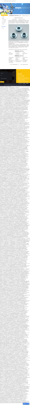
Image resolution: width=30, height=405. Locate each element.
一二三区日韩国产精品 (2, 214)
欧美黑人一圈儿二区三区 (7, 162)
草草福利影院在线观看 (8, 354)
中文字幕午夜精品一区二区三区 (15, 373)
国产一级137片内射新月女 (18, 224)
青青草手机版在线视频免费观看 (9, 117)
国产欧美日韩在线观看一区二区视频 (9, 360)
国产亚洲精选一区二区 (17, 386)
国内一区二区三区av (15, 114)
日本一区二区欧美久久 (2, 372)
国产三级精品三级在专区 (2, 311)
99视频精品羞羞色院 (7, 345)
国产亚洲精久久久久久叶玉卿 (13, 342)
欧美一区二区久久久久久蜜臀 (3, 373)
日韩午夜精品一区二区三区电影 (23, 201)
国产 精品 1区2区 (7, 321)
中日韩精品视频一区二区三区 (25, 113)
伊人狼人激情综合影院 (23, 131)
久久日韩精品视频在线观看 (13, 98)
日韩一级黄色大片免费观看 (14, 269)
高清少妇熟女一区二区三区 (25, 120)
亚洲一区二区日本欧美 (12, 291)
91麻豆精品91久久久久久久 (15, 352)
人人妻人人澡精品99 (19, 247)
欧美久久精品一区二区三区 (22, 318)
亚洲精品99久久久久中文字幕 (20, 92)
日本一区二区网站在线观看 (9, 123)
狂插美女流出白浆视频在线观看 (24, 116)
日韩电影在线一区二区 (8, 122)
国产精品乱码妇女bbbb (24, 171)
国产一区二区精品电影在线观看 (10, 174)
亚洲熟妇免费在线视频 (17, 150)
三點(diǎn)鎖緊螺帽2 (24, 61)
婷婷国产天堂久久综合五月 (21, 239)
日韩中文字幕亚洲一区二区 (8, 208)
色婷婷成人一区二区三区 (2, 329)
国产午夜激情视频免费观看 (8, 305)
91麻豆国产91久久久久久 (25, 191)
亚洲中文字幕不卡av (7, 349)
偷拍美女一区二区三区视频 (24, 224)
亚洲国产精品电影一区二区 (13, 265)
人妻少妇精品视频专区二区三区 (25, 218)
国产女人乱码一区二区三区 (19, 303)
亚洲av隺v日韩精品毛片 (23, 162)
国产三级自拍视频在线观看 (3, 180)
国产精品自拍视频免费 (12, 362)
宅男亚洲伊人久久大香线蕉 (3, 170)
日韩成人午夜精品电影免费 (23, 242)
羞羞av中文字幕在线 (7, 133)
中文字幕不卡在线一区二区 (8, 306)
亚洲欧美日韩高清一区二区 (24, 285)
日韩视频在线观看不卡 (14, 243)
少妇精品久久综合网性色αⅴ (9, 102)
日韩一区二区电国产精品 (19, 173)
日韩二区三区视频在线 (14, 254)
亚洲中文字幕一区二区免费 (16, 187)
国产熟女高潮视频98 (7, 207)
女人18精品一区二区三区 (7, 379)
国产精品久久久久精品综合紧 (3, 344)
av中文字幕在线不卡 (27, 310)
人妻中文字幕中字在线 (2, 252)
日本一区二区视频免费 (21, 296)
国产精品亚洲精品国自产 (14, 388)
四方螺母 (23, 54)
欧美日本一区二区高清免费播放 (25, 212)
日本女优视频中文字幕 (2, 190)
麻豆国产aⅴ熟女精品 (2, 356)
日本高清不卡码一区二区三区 (14, 377)
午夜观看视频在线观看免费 (8, 270)
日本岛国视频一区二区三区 (20, 401)
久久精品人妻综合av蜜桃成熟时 (24, 372)
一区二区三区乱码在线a (9, 111)
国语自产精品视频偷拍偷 (17, 331)
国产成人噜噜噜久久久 (19, 109)
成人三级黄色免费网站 (18, 210)
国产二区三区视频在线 (24, 219)
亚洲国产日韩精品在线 (2, 108)
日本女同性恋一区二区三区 (8, 216)
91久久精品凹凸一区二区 (2, 201)
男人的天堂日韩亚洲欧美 (20, 251)
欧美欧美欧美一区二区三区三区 (3, 251)
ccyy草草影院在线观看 (12, 399)
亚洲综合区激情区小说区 (2, 377)
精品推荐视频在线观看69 (12, 152)
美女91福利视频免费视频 (16, 174)
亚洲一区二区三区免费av (9, 344)
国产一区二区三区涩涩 (2, 267)
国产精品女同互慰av (18, 250)
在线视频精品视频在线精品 (3, 122)
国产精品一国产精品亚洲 (13, 393)
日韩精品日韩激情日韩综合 (20, 94)
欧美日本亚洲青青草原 (25, 311)
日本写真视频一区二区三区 (15, 104)
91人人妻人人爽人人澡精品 (3, 292)
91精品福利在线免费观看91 (3, 314)
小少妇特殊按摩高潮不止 (2, 349)
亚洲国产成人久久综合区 (2, 113)
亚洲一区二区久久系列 (2, 104)
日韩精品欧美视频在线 (24, 177)
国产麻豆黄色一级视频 (13, 337)
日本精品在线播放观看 (14, 237)
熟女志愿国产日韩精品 (25, 277)
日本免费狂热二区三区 (19, 270)
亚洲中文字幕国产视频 (20, 118)
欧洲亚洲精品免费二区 (19, 209)
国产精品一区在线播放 (25, 351)
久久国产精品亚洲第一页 (13, 160)
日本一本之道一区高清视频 (20, 277)
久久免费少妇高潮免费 (7, 397)
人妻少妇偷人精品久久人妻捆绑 (15, 283)
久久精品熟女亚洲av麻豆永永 (13, 181)
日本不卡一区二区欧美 (22, 129)
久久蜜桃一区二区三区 (21, 174)
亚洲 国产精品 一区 (18, 276)
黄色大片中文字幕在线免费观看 (3, 287)
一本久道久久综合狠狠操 (15, 310)
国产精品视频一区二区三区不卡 (3, 370)
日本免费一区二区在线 (20, 371)
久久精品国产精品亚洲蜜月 (26, 127)
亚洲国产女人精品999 (12, 131)
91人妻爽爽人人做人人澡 (14, 113)
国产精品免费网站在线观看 (24, 321)
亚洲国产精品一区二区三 (8, 147)
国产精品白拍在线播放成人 (25, 102)
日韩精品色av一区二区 (25, 155)
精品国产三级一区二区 (9, 256)
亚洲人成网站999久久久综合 (14, 371)
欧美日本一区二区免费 (8, 276)
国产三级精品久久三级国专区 (14, 401)
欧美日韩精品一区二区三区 (14, 191)
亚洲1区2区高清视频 (12, 221)
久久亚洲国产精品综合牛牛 (3, 215)
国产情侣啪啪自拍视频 (2, 366)
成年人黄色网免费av (2, 263)
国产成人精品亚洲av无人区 (9, 127)
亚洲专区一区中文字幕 (22, 386)
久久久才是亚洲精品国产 (8, 115)
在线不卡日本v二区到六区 (25, 149)
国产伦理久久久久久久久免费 (9, 88)
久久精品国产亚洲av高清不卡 (9, 294)
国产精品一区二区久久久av (21, 100)
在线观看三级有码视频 (19, 142)
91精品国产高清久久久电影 (25, 354)
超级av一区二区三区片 (23, 399)
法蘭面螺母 (16, 58)
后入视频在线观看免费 (18, 223)
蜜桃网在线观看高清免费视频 (13, 185)
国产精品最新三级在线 (7, 131)
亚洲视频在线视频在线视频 (26, 100)
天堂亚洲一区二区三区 (2, 112)
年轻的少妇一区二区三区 (19, 289)
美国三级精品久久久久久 (7, 178)
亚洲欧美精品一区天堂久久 (13, 184)
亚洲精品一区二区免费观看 (25, 151)
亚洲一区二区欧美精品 (26, 92)
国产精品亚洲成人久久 (2, 322)
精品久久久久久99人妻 (2, 203)
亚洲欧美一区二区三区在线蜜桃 (8, 214)
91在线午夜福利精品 (24, 254)
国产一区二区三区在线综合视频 (13, 92)
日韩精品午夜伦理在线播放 (21, 283)
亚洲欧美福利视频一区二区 (19, 181)
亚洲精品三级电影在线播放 (9, 114)
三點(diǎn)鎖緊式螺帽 (11, 62)
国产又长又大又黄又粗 (25, 107)
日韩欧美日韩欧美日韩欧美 (26, 320)
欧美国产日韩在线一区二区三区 (13, 288)
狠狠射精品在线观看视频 (19, 115)
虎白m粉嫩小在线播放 (7, 181)
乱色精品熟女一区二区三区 (14, 218)
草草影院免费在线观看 (17, 280)
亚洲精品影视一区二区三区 (26, 104)
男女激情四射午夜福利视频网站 (14, 122)
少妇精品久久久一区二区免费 (21, 292)
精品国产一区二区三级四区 (3, 141)
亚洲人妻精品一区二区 (13, 324)
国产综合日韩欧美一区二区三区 (3, 183)
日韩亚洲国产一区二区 (8, 157)
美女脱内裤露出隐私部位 (7, 322)
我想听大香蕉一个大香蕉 (2, 160)
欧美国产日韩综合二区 (2, 146)
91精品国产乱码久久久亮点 (20, 90)
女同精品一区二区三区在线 (9, 325)
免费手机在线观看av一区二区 (13, 124)
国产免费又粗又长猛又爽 (2, 144)
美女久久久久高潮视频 (2, 133)
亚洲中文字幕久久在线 (7, 317)
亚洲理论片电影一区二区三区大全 (19, 137)
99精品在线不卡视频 (13, 143)
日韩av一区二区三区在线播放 (24, 193)
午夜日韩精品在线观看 (14, 109)
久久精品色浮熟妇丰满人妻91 (19, 228)
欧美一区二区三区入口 (18, 245)
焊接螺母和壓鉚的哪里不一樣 (16, 64)
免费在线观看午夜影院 (8, 275)
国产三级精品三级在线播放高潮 (14, 156)
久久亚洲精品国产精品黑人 (10, 182)
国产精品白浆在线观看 (27, 133)
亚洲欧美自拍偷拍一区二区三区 (20, 232)
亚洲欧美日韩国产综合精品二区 (19, 188)
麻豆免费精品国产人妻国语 (27, 124)
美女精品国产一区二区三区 (19, 98)
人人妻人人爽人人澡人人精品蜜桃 (20, 265)
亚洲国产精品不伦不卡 (22, 121)
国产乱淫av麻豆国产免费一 (3, 285)
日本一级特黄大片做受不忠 (13, 225)
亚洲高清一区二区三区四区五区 (14, 234)
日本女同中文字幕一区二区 (20, 186)
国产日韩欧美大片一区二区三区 (14, 110)
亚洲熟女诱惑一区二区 (2, 307)
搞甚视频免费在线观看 (7, 197)
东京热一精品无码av (19, 114)
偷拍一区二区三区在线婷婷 (3, 375)
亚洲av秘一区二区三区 (7, 144)
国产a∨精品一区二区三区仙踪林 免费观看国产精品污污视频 (6, 100)
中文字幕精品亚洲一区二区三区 (18, 362)
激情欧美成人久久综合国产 (25, 306)
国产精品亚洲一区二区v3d (8, 292)
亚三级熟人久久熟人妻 (2, 207)
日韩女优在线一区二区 (20, 155)
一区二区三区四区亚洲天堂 (20, 263)
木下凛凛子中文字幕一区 (12, 133)
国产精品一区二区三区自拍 (14, 154)
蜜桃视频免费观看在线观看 (26, 388)
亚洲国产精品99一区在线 (14, 256)
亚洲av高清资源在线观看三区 (24, 108)
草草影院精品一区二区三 (18, 340)
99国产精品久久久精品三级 (26, 234)
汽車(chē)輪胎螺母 (4, 19)
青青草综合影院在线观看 (20, 281)
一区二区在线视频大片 (17, 240)
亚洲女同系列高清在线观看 (9, 251)
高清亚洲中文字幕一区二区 (18, 333)
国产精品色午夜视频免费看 (25, 225)
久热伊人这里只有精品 (2, 92)
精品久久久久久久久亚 (2, 221)
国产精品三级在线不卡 (24, 142)
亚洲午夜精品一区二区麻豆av (24, 197)
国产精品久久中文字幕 (2, 298)
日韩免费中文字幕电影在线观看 (18, 207)
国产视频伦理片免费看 (8, 353)
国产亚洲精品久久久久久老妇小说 (3, 182)
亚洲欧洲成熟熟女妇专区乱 (3, 206)
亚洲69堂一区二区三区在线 (26, 290)
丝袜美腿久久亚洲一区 (19, 259)
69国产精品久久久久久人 (24, 185)
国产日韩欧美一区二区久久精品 (24, 146)
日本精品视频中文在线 (19, 218)
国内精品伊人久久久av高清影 (3, 243)
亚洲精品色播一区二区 (9, 287)
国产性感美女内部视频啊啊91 (3, 217)
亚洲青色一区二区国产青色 (19, 212)
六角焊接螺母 (23, 52)
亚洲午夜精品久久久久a (25, 106)
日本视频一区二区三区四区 (19, 120)
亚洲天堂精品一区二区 (23, 279)
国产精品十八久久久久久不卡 (8, 173)
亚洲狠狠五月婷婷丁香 (2, 173)
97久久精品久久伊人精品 (8, 137)
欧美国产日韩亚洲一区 (7, 362)
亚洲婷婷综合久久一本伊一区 (15, 94)
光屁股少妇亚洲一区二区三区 (3, 90)
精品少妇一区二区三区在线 (15, 195)
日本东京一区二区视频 (15, 284)
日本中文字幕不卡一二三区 (8, 210)
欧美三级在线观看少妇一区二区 (19, 324)
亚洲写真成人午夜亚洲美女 (7, 381)
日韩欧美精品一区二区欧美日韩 (3, 300)
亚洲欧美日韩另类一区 (20, 104)
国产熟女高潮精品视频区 (21, 176)
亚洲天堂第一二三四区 (26, 182)
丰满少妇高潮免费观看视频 (8, 116)
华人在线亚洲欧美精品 (2, 358)
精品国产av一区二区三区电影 (25, 269)
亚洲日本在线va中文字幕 (8, 338)
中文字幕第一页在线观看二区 (20, 127)
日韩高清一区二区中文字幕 (25, 288)
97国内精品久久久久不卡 (21, 373)
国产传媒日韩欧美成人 (7, 248)
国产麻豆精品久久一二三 (20, 384)
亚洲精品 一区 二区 (18, 246)
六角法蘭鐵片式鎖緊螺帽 (25, 57)
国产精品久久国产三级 (7, 148)
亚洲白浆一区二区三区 (26, 283)
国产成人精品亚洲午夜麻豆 (3, 290)
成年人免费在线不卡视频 (7, 220)
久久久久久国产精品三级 (27, 117)
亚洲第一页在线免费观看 (23, 246)
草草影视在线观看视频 (8, 320)
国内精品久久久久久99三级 (18, 133)
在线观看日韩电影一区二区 (21, 117)
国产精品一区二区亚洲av (25, 170)
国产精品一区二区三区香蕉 (9, 241)
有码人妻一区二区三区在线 (3, 254)
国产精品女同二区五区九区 (15, 244)
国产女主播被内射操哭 (2, 152)
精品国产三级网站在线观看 (12, 397)
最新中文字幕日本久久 (21, 89)
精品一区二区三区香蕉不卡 (14, 263)
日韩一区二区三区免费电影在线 (13, 312)
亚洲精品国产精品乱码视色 (3, 353)
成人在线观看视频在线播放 (19, 135)
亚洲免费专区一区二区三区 (20, 96)
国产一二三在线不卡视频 (13, 206)
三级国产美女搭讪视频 (23, 291)
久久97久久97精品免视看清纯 (8, 166)
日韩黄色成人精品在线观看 (3, 371)
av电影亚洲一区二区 (2, 304)
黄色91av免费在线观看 (7, 152)
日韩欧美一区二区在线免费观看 (3, 119)
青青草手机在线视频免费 (18, 190)
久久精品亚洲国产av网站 (2, 212)
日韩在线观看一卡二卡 (2, 184)
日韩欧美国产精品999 (2, 381)
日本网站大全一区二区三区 (24, 315)
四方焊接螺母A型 (17, 53)
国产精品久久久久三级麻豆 (3, 245)
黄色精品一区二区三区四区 (14, 203)
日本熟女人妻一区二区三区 (19, 312)
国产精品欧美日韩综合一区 (3, 222)
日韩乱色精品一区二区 (13, 249)
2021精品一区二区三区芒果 (26, 374)
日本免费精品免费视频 (24, 282)
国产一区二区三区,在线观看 (13, 271)
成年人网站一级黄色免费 (14, 102)
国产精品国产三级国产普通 (23, 250)
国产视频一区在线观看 (19, 327)
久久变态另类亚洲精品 (15, 90)
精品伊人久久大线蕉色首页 (14, 258)
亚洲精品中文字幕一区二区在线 (19, 107)
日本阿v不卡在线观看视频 (8, 94)
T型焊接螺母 (10, 52)
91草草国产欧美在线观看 (25, 175)
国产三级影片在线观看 (12, 372)
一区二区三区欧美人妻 (8, 135)
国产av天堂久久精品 (7, 302)
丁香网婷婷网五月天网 (11, 302)
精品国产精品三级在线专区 (9, 217)
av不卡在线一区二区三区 (2, 323)
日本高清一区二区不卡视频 (19, 287)
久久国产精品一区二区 (13, 157)
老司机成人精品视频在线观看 (3, 289)
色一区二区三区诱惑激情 (24, 147)
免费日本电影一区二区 (7, 121)
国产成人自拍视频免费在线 (26, 203)
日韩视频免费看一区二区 (14, 325)
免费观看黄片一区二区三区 (13, 190)
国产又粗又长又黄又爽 (2, 313)
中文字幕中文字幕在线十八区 (9, 384)
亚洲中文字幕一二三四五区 (16, 389)
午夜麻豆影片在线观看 (24, 111)
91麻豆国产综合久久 (12, 150)
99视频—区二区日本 (14, 238)
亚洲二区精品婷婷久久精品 (14, 382)
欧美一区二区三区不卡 (14, 212)
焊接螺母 (24, 49)
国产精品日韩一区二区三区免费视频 (14, 178)
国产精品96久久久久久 (2, 210)
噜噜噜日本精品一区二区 (25, 123)
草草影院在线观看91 (19, 315)
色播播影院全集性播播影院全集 (19, 225)
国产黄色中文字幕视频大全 (3, 117)
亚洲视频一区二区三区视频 (19, 217)
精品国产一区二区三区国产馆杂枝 (20, 230)
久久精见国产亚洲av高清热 (3, 195)
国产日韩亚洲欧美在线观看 (20, 351)
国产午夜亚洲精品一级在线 (13, 197)
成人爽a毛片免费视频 (12, 386)
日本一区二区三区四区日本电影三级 (9, 375)
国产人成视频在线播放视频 (18, 131)
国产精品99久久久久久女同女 (3, 127)
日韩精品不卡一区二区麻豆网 (3, 272)
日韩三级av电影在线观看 (14, 168)
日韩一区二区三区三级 (12, 349)
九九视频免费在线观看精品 (3, 324)
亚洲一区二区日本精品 (7, 193)
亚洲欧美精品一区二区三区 (3, 286)
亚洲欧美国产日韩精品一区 (21, 385)
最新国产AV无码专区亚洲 (7, 92)
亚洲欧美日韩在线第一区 (13, 188)
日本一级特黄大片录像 (18, 261)
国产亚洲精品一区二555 (17, 125)
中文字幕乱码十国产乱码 (21, 183)
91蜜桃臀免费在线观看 (18, 378)
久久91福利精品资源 (23, 245)
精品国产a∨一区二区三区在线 (3, 391)
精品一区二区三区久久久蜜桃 (20, 238)
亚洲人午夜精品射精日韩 (12, 153)
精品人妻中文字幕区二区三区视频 (8, 104)
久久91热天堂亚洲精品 (25, 256)
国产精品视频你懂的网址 (19, 113)
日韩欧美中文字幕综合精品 (19, 335)
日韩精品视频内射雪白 (26, 183)
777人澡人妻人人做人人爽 (27, 300)
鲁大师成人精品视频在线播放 (25, 287)
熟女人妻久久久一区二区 (24, 278)
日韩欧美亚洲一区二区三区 (13, 247)
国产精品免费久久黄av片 (2, 230)
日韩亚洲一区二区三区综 (2, 218)
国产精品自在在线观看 (2, 288)
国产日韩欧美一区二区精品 (26, 89)
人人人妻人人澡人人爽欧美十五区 (23, 339)
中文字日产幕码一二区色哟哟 (25, 243)
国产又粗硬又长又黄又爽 (13, 276)
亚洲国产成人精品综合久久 (14, 208)
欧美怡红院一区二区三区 (8, 143)
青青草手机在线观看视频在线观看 (24, 276)
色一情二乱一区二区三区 (2, 216)
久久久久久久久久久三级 (9, 308)
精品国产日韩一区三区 (2, 232)
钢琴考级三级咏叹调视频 (2, 118)
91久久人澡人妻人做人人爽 (3, 107)
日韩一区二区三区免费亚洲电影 (8, 311)
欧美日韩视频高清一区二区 (14, 173)
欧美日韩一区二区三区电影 (9, 109)
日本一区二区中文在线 (7, 291)
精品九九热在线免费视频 (12, 347)
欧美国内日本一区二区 (13, 107)
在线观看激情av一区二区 (13, 303)
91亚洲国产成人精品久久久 (9, 191)
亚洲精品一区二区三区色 (9, 243)
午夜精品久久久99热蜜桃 (2, 143)
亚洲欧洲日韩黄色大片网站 (13, 232)
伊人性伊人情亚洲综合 (12, 112)
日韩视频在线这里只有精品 (13, 307)
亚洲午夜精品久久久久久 (24, 307)
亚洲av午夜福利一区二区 (24, 303)
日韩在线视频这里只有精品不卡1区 (15, 166)
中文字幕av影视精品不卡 (23, 157)
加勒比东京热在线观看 (12, 317)
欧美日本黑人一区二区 (13, 272)
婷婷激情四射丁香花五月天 (19, 226)
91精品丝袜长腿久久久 (13, 261)
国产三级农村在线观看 (25, 356)
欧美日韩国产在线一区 (25, 274)
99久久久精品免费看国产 (19, 211)
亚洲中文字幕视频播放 (2, 129)
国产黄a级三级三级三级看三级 (25, 184)
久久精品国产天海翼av (2, 145)
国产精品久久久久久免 (12, 220)
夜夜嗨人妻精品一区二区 (13, 246)
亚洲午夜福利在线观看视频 (15, 117)
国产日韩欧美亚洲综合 (27, 386)
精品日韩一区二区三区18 (14, 123)
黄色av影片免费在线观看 (26, 94)
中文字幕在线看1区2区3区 (18, 144)
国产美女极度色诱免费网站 (25, 115)
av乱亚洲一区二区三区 (7, 160)
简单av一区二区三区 (18, 314)
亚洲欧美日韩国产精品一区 (3, 257)
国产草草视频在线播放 (7, 185)
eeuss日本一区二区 (11, 89)
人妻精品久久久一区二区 (25, 217)
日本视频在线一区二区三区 (8, 96)
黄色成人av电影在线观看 (14, 290)
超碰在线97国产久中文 (13, 278)
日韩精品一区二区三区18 (13, 172)
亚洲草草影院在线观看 (26, 141)
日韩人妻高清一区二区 (19, 222)
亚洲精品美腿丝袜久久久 (19, 305)
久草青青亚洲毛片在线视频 (12, 207)
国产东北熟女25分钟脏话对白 (8, 261)
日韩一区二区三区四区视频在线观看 (21, 284)
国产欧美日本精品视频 (22, 240)
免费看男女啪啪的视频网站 (9, 300)
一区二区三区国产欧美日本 (14, 177)
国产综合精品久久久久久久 (7, 304)
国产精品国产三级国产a (25, 226)
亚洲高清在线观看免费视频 (19, 236)
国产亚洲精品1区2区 (23, 331)
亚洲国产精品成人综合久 (18, 381)
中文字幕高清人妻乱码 (18, 358)
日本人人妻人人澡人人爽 (20, 110)
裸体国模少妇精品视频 (2, 96)
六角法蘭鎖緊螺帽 (10, 58)
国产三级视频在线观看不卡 (18, 346)
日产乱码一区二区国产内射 (18, 184)
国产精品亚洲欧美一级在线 (14, 343)
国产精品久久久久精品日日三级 (21, 141)
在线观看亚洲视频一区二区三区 (21, 377)
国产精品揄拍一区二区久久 (18, 304)
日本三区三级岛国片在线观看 (15, 344)
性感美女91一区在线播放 (9, 242)
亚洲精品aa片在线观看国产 (25, 319)
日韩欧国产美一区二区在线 (8, 213)
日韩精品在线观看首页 (24, 222)
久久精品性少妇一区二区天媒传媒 (8, 139)
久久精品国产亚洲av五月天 (14, 214)
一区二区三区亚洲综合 (9, 238)
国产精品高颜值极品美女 (20, 123)
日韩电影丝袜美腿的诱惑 (23, 204)
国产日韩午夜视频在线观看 (24, 346)
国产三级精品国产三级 (7, 319)
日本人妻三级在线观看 (18, 213)
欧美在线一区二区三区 (12, 345)
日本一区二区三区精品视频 (24, 304)
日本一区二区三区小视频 (18, 220)
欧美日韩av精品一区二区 (2, 110)
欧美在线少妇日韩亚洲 (2, 225)
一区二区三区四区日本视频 (25, 337)
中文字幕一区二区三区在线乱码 (15, 176)
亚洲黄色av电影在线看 (14, 391)
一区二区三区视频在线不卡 (18, 249)
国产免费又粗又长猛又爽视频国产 (3, 179)
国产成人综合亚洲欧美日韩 (19, 147)
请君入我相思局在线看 (2, 362)
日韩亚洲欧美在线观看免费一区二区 (4, 280)
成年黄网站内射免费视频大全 (26, 241)
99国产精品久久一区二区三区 (3, 385)
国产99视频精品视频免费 (8, 118)
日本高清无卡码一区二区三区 (19, 319)
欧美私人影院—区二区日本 (3, 275)
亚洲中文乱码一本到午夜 (13, 108)
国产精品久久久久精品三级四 (20, 180)
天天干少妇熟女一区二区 (23, 309)
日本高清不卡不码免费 (18, 197)
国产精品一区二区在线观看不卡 (10, 296)
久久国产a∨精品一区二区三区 (15, 239)
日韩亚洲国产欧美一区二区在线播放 (18, 252)
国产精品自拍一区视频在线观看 (18, 112)
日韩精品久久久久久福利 (25, 236)
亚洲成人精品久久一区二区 (8, 209)
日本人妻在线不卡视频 (2, 178)
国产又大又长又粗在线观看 (8, 298)
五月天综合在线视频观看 (2, 120)
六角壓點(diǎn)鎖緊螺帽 (11, 57)
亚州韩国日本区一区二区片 (14, 387)
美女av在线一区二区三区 (17, 322)
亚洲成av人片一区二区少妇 (15, 241)
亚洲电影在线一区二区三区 (27, 265)
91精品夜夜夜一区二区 (14, 111)
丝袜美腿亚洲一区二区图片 (14, 119)
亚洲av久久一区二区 (26, 180)
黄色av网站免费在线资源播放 (18, 143)
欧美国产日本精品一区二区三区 (14, 357)
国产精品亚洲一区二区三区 (8, 110)
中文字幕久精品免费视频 (2, 188)
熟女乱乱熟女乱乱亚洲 (15, 100)
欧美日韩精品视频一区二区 (14, 180)
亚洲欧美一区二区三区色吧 (3, 269)
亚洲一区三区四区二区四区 (25, 205)
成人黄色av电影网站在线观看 (10, 183)
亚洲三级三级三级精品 (25, 272)
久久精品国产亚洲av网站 (24, 327)
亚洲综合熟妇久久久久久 (2, 240)
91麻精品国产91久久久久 (14, 106)
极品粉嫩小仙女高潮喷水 (2, 279)
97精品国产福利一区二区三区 (3, 123)
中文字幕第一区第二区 (26, 214)
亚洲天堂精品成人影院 (8, 164)
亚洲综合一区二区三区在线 (20, 320)
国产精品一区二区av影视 (25, 215)
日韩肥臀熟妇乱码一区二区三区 (18, 317)
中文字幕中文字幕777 (20, 241)
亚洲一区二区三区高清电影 (3, 273)
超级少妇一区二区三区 (17, 152)
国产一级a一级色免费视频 (2, 250)
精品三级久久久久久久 (24, 164)
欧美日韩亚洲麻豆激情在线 (3, 294)
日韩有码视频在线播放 (7, 225)
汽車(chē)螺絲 (3, 22)
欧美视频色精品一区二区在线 (10, 339)
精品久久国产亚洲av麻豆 (19, 243)
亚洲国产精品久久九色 (7, 221)
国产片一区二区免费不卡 (2, 351)
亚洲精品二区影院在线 (8, 107)
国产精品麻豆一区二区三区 (9, 219)
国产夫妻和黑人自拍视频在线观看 (3, 281)
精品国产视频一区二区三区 (18, 146)
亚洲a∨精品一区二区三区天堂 (3, 310)
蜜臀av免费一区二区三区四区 (19, 151)
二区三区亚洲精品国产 (2, 399)
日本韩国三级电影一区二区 (7, 199)
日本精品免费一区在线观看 (3, 239)
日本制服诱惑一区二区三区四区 (14, 118)
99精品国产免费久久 (26, 382)
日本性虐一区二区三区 (2, 224)
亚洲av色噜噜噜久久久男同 (26, 273)
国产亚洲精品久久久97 (20, 343)
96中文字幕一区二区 (2, 199)
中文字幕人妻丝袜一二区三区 (14, 140)
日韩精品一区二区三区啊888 (9, 90)
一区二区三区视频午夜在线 (3, 175)
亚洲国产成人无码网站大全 (3, 236)
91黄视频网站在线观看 (20, 170)
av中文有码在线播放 (12, 162)
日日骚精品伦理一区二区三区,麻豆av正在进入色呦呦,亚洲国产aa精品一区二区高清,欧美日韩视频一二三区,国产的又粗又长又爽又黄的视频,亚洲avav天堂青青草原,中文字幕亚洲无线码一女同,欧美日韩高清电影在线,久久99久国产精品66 (15, 87)
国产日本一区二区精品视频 (25, 383)
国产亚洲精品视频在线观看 (13, 226)
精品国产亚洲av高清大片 (20, 294)
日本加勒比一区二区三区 (19, 354)
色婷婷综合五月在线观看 (7, 189)
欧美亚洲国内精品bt (20, 380)
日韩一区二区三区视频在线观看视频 (15, 338)
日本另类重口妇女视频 (9, 253)
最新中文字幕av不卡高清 (2, 154)
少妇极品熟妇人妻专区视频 (3, 209)
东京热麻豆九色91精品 (19, 298)
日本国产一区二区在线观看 (13, 193)
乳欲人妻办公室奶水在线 (7, 288)
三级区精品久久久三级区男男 (3, 149)
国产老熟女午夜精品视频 (21, 244)
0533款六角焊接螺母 (11, 53)
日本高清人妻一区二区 (2, 125)
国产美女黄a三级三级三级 (8, 254)
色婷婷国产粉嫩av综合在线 (14, 115)
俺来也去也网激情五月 (19, 171)
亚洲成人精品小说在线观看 (3, 401)
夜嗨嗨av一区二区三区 (18, 172)
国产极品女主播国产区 (20, 215)
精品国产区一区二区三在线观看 (26, 238)
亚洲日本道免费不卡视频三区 (13, 158)
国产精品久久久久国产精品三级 (26, 364)
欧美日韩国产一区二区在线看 (25, 207)
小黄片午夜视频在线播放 (13, 135)
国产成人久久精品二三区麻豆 (19, 272)
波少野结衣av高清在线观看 (21, 182)
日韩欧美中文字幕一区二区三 (16, 318)
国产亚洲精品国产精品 (20, 364)
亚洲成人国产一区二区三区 (19, 376)
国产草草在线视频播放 (2, 162)
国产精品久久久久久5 (20, 191)
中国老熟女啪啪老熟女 (17, 121)
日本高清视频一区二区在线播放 (3, 111)
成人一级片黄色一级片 (8, 324)
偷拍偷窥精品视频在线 (14, 370)
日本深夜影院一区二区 (7, 399)
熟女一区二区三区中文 (19, 148)
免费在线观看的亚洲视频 (8, 170)
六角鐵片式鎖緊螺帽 (17, 57)
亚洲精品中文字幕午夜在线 (3, 88)
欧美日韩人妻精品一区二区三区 (25, 259)
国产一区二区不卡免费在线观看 (3, 242)
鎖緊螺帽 (3, 18)
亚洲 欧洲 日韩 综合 (13, 331)
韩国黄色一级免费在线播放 (3, 283)
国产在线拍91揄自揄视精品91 (10, 318)
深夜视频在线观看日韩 (23, 190)
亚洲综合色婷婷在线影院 (20, 156)
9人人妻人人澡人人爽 (24, 143)
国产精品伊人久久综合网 (25, 173)
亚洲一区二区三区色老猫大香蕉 (25, 237)
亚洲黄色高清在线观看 (13, 340)
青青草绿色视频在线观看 (2, 166)
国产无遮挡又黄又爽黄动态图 (22, 166)
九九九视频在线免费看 (26, 292)
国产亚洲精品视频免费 (14, 236)
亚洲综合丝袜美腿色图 (2, 248)
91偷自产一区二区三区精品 (3, 176)
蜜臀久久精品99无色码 (26, 286)
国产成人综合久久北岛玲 (15, 281)
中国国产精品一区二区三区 (27, 139)
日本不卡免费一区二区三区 (26, 355)
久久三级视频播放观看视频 (19, 149)
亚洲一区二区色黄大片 (12, 125)
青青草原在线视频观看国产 (17, 313)
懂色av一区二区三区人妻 (2, 124)
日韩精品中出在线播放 (14, 228)
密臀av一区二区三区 (17, 368)
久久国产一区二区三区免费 (15, 286)
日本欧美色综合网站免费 (19, 102)
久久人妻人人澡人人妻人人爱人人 (20, 124)
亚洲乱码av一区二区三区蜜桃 (9, 385)
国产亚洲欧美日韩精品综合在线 (3, 308)
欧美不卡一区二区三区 (20, 308)
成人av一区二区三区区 (2, 312)
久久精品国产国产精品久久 (18, 379)
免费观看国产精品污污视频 (3, 274)
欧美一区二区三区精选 (23, 261)
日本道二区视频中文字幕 (2, 258)
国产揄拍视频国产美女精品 (25, 109)
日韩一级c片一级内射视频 (2, 115)
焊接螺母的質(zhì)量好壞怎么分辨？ (26, 15)
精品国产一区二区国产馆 (18, 323)
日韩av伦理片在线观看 (7, 307)
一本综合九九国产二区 (9, 155)
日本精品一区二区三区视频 (8, 236)
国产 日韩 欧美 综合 (9, 259)
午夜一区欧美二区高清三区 (14, 141)
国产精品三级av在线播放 (19, 177)
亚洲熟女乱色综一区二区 (26, 178)
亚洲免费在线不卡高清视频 (8, 106)
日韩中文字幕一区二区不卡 (8, 239)
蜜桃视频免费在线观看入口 (26, 88)
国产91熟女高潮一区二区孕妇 (12, 346)
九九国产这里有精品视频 (2, 150)
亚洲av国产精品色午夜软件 (8, 113)
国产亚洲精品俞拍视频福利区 (26, 96)
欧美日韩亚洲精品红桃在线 (8, 366)
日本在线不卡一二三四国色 (14, 222)
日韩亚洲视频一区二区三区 (15, 385)
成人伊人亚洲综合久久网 (2, 131)
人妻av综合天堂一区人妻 (23, 345)
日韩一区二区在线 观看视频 (8, 357)
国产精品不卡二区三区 (26, 154)
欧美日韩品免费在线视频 (7, 277)
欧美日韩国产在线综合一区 (9, 373)
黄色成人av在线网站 (23, 145)
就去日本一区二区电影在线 (3, 244)
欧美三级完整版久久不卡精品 (9, 374)
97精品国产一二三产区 (9, 335)
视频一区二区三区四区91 (23, 206)
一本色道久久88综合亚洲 (7, 267)
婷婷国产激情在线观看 (25, 188)
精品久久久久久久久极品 (17, 116)
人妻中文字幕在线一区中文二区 (21, 122)
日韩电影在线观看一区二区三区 (25, 158)
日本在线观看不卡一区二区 (26, 156)
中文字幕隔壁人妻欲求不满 (21, 195)
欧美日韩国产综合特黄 (13, 137)
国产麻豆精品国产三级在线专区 (26, 342)
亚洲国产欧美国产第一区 (8, 340)
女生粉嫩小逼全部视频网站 (15, 294)
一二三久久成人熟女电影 (9, 281)
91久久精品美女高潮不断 (19, 158)
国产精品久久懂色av (13, 116)
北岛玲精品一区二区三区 (18, 348)
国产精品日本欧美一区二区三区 (3, 259)
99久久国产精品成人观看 (14, 327)
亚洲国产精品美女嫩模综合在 (3, 219)
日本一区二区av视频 (14, 287)
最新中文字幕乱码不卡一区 (18, 153)
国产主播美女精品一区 (7, 89)
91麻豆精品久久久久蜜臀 (8, 371)
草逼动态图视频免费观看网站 (8, 343)
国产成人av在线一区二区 (2, 350)
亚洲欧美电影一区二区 (24, 216)
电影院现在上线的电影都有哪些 (9, 215)
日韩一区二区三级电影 (21, 338)
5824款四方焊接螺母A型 (24, 53)
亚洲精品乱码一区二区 (25, 98)
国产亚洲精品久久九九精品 (3, 171)
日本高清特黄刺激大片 (20, 175)
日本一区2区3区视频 (2, 89)
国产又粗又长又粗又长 (17, 201)
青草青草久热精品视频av (7, 108)
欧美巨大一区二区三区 (2, 140)
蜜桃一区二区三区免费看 (26, 179)
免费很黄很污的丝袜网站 (18, 108)
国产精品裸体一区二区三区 (3, 352)
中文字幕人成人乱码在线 (7, 224)
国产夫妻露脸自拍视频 (7, 329)
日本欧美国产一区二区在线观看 (20, 154)
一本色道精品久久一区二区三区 (10, 179)
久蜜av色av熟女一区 (28, 284)
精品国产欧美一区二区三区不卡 (14, 175)
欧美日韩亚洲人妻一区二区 (19, 341)
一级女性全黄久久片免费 (15, 139)
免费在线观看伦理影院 (24, 112)
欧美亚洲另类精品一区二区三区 (13, 277)
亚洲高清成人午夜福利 (13, 147)
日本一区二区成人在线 (7, 347)
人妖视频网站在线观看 (23, 213)
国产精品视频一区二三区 (9, 355)
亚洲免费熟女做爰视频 (8, 250)
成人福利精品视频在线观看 (20, 168)
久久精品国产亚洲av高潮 (14, 209)
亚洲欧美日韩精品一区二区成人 (26, 357)
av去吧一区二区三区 (7, 240)
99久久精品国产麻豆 (23, 358)
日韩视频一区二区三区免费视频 (24, 336)
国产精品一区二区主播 (15, 384)
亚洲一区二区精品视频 (12, 144)
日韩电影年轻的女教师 (12, 304)
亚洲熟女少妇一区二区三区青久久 (25, 114)
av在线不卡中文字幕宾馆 (2, 121)
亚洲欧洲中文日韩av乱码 (13, 259)
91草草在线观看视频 (7, 348)
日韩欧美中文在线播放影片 (3, 354)
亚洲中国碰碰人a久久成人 (13, 319)
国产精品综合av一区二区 (7, 112)
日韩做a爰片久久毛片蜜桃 (7, 282)
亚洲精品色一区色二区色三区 (12, 348)
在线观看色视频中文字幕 (26, 168)
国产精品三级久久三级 (7, 211)
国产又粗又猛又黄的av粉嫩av (27, 360)
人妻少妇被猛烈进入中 (14, 171)
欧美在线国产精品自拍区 (12, 248)
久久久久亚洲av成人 (8, 204)
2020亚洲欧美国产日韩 (22, 189)
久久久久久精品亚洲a (18, 193)
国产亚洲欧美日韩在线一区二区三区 (21, 255)
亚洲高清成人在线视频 (13, 205)
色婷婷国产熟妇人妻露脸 (24, 347)
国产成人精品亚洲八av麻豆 (8, 203)
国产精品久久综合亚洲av (2, 106)
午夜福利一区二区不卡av (2, 341)
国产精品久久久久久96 (20, 234)
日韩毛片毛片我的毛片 (2, 247)
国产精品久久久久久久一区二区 (8, 237)
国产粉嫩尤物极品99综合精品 (3, 164)
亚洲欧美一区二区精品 (22, 125)
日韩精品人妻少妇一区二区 (26, 275)
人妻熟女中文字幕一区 (15, 182)
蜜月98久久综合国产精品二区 (3, 109)
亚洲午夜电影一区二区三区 (14, 96)
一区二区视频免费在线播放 (21, 316)
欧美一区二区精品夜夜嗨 (25, 228)
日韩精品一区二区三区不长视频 (8, 230)
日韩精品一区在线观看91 (14, 274)
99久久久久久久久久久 (14, 289)
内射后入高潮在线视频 (26, 122)
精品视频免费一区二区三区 (3, 389)
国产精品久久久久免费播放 (26, 137)
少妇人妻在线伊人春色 (19, 111)
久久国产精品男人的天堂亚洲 (3, 320)
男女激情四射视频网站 (2, 156)
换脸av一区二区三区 (21, 355)
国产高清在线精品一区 (21, 179)
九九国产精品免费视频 (14, 335)
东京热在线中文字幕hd (2, 237)
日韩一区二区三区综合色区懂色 (9, 286)
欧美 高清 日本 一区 (14, 217)
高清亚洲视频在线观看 (8, 393)
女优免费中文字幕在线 (24, 199)
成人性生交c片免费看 (17, 189)
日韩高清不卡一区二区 (26, 176)
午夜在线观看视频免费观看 (26, 281)
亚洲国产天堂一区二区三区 (3, 98)
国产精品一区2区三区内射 (7, 140)
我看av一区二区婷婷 (25, 308)
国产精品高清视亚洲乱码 (23, 172)
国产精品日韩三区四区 (12, 189)
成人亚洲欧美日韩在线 (18, 157)
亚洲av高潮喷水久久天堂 (19, 288)
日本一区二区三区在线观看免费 (3, 253)
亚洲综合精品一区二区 (12, 279)
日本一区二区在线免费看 (2, 139)
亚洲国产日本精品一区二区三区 (3, 339)
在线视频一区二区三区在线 (8, 205)
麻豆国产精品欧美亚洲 (14, 219)
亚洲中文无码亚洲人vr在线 (21, 139)
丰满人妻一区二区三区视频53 (15, 155)
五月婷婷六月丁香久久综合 (13, 120)
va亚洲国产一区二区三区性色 (18, 162)
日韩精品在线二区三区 (9, 168)
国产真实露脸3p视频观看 (2, 181)
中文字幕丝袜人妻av (28, 145)
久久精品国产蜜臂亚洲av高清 (19, 271)
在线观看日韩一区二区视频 (16, 183)
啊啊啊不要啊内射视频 (7, 158)
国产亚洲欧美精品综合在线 (8, 141)
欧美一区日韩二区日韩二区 (24, 144)
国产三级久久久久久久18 (18, 329)
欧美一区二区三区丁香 (20, 257)
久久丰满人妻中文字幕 (14, 127)
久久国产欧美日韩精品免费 (3, 265)
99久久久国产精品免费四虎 (27, 174)
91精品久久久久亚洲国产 (14, 305)
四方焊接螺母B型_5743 (17, 54)
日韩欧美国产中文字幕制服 (23, 160)
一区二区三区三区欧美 (16, 89)
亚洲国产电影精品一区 (16, 179)
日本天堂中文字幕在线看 (13, 223)
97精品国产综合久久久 (22, 152)
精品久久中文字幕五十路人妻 (3, 325)
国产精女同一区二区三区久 (8, 351)
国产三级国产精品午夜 (13, 250)
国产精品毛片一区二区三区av (13, 145)
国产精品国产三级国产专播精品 (14, 170)
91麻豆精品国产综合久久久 (14, 351)
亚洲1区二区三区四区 (9, 228)
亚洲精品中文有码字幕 (26, 187)
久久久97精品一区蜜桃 (23, 210)
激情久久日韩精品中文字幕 (3, 94)
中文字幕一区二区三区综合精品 (3, 228)
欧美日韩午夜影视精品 (2, 302)
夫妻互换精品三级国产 (27, 240)
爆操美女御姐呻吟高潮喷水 (3, 246)
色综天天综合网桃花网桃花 (19, 370)
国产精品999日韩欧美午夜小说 (19, 205)
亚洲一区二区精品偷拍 (7, 333)
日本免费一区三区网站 (19, 199)
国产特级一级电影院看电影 (3, 147)
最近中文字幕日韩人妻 (8, 246)
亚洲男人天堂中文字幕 (12, 333)
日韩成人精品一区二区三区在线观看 (16, 242)
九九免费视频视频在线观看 (25, 271)
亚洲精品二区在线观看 (7, 201)
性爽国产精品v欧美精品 (2, 177)
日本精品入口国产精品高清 (13, 267)
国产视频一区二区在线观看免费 (20, 203)
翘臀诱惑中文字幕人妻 (24, 350)
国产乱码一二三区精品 (7, 184)
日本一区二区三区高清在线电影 (19, 275)
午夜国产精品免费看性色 (2, 270)
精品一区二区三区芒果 (2, 261)
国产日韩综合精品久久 (7, 150)
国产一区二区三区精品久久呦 (19, 342)
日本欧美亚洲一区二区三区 (8, 154)
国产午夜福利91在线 (2, 153)
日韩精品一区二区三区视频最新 (3, 284)
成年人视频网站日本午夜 (15, 360)
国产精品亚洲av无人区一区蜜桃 (14, 257)
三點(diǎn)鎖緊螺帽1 (11, 61)
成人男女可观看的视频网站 (3, 137)
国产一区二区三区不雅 (20, 88)
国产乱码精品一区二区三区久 (24, 247)
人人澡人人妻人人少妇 (23, 366)
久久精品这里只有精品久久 (3, 321)
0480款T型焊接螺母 (17, 52)
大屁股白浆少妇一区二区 (8, 180)
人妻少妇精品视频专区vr (20, 178)
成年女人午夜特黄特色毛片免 (14, 186)
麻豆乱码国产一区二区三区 (8, 186)
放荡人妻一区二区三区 (13, 213)
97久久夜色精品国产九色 (24, 135)
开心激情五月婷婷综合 (19, 216)
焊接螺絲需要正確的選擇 (25, 64)
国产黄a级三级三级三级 (2, 158)
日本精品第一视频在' (18, 129)
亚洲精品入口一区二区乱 (26, 195)
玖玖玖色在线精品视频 (2, 336)
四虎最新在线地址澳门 (7, 120)
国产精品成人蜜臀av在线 (2, 211)
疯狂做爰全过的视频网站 (25, 352)
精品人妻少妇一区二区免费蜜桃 (14, 255)
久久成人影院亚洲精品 (19, 164)
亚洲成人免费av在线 (18, 393)
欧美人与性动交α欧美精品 (2, 223)
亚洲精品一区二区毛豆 (12, 201)
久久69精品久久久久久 (8, 175)
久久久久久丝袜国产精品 (2, 360)
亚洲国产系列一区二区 (7, 125)
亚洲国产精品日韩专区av (13, 275)
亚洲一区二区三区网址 (9, 119)
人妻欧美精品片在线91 (2, 220)
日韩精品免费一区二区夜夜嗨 (20, 356)
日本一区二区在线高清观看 (26, 251)
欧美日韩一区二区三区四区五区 (7, 263)
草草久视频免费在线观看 (24, 148)
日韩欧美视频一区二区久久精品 (26, 90)
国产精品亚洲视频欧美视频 (8, 156)
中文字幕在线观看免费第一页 (3, 151)
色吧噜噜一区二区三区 (13, 151)
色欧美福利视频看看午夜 (12, 146)
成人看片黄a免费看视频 (7, 142)
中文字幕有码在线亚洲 (8, 149)
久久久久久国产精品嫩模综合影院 (3, 355)
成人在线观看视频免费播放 (20, 290)
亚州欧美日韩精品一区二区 (8, 382)
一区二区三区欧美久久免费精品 (24, 153)
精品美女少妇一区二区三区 (9, 310)
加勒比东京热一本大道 (7, 368)
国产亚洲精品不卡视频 (14, 230)
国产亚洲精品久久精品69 (13, 366)
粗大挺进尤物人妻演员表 (7, 153)
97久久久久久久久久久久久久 (20, 106)
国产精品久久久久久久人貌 (3, 208)
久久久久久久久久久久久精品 (9, 176)
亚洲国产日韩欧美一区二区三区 (26, 263)
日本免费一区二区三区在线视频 (3, 114)
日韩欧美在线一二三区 (7, 252)
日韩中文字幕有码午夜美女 (8, 247)
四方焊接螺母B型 (10, 54)
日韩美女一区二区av (23, 133)
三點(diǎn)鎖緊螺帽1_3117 (18, 61)
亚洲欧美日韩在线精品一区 (13, 282)
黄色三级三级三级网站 (2, 346)
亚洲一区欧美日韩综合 (25, 118)
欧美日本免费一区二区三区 (3, 157)
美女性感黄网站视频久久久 (3, 393)
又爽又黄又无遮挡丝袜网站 (8, 387)
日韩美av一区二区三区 (8, 249)
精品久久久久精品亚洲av (2, 142)
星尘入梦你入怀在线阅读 (24, 140)
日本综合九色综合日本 (2, 116)
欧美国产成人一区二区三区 (3, 102)
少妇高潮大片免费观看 (19, 140)
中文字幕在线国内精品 (7, 129)
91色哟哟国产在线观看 (8, 98)
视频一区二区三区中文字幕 (27, 239)
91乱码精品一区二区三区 (25, 289)
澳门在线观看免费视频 (12, 204)
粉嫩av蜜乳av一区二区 (2, 205)
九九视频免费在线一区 (18, 160)
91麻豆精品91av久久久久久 (10, 284)
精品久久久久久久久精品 (7, 331)
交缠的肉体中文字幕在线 (13, 306)
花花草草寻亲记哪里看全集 (8, 232)
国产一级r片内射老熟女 (8, 272)
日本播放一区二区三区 (19, 353)
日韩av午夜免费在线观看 (8, 337)
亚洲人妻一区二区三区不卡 (15, 88)
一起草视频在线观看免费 (8, 234)
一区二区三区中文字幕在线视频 (3, 174)
